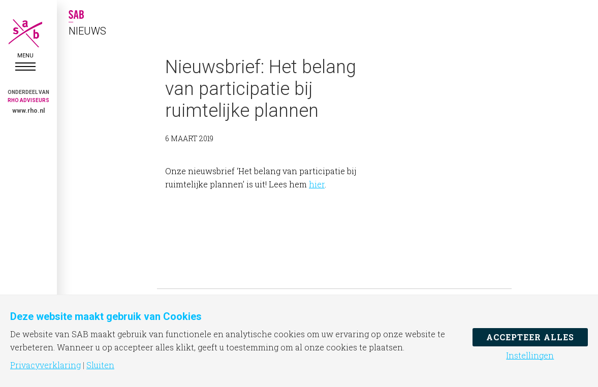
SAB (25, 33)
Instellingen (530, 355)
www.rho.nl (28, 110)
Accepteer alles (530, 337)
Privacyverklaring (45, 365)
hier (317, 184)
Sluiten (100, 365)
